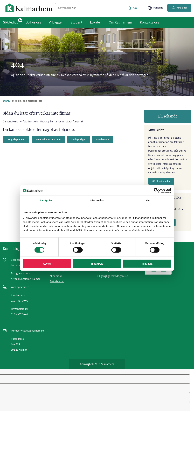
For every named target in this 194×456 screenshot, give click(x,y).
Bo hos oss (33, 22)
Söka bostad (57, 281)
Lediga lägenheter (16, 139)
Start (6, 101)
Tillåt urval (97, 263)
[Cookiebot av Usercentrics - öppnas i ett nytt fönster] (156, 190)
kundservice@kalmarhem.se (27, 330)
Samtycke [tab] (46, 200)
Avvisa (47, 263)
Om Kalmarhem (120, 22)
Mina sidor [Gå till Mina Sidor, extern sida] (179, 8)
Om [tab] (148, 200)
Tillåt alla (147, 263)
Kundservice (102, 139)
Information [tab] (97, 200)
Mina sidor (56, 276)
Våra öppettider (20, 287)
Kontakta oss (149, 22)
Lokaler (95, 22)
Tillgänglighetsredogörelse (112, 276)
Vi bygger (56, 22)
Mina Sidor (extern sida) (48, 139)
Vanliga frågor (78, 139)
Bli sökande (167, 116)
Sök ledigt (10, 22)
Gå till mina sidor (161, 181)
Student (76, 22)
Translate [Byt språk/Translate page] (155, 8)
